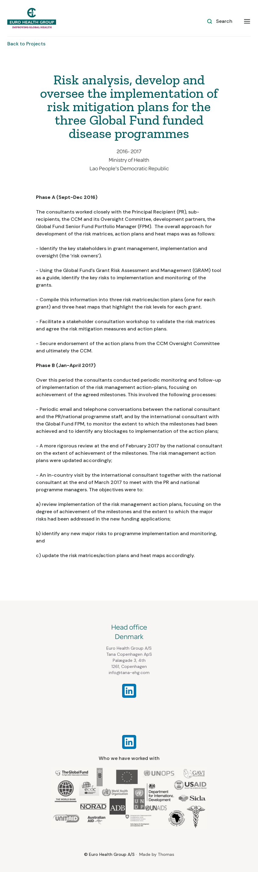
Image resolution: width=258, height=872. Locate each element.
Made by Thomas (156, 854)
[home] (31, 18)
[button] (247, 21)
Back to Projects (26, 44)
